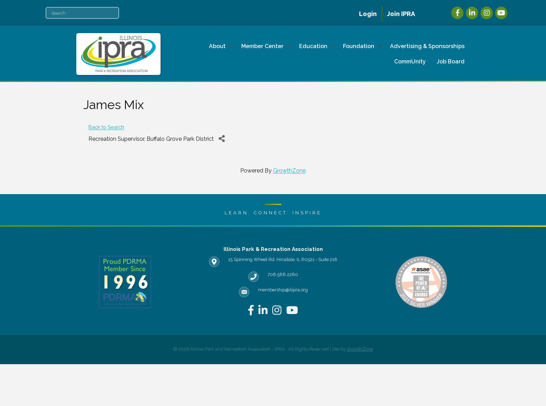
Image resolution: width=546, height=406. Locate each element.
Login (368, 13)
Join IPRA (401, 13)
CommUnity (410, 61)
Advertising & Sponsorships (427, 46)
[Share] (221, 139)
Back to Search (106, 127)
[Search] (82, 13)
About (217, 46)
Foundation (358, 46)
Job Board (451, 61)
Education (313, 46)
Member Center (262, 46)
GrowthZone (289, 170)
